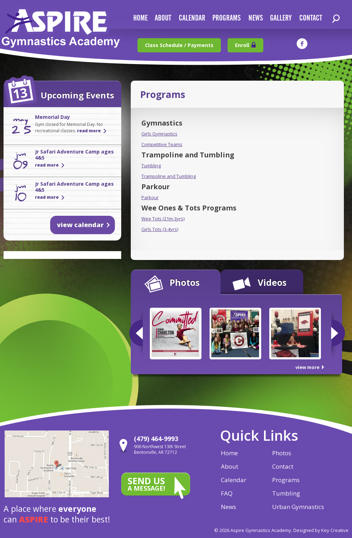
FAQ (227, 493)
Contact (282, 466)
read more (89, 131)
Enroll (242, 45)
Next (338, 333)
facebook (302, 43)
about (163, 18)
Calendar (233, 480)
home (140, 18)
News (228, 507)
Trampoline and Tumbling (168, 176)
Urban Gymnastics (298, 507)
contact (310, 18)
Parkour (150, 197)
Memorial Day (52, 117)
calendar (192, 18)
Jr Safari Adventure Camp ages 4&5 (74, 154)
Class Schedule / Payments (179, 45)
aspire (33, 519)
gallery (281, 18)
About (229, 466)
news (255, 18)
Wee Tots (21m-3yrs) (162, 218)
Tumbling (151, 165)
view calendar (80, 224)
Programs (226, 18)
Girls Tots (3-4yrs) (159, 229)
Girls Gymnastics (159, 134)
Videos (272, 282)
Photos (185, 282)
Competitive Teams (161, 144)
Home (229, 453)
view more (307, 367)
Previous (136, 333)
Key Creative (334, 530)
